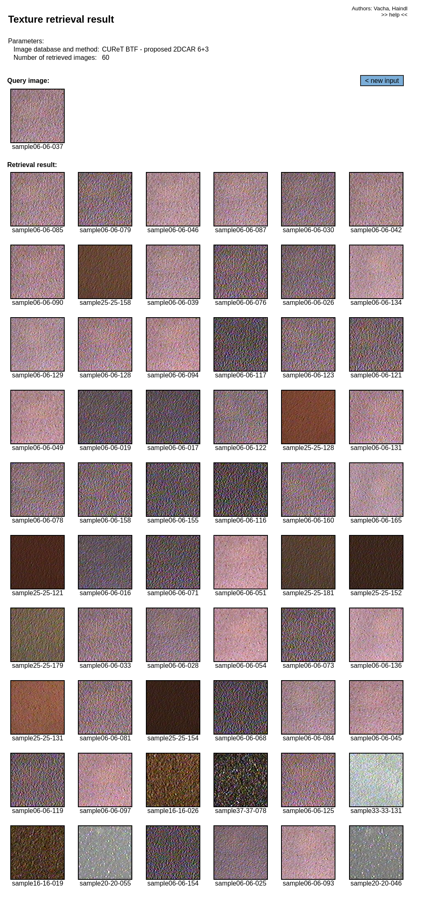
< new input (382, 80)
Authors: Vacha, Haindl (379, 8)
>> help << (394, 15)
